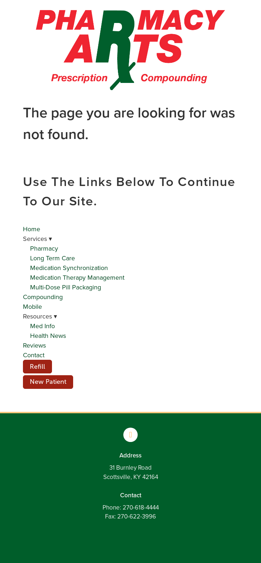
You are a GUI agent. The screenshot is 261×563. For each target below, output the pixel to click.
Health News (48, 335)
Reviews (34, 345)
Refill (37, 366)
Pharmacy (44, 248)
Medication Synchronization (69, 267)
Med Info (42, 325)
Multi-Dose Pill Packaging (65, 287)
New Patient (48, 381)
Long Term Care (52, 257)
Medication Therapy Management (77, 277)
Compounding (43, 296)
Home (31, 228)
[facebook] (130, 435)
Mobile (32, 306)
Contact (33, 354)
